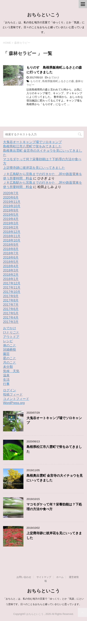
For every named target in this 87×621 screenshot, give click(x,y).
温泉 (6, 375)
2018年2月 (11, 274)
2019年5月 (11, 214)
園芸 (6, 354)
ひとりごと (11, 332)
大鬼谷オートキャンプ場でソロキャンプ (32, 142)
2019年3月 (11, 223)
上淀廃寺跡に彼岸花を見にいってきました (34, 167)
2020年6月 (11, 197)
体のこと (9, 345)
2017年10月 (11, 292)
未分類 (8, 366)
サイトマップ (43, 577)
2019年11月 (11, 202)
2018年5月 (11, 262)
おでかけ (54, 77)
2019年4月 (11, 219)
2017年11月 (11, 287)
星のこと (9, 358)
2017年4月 (11, 317)
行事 (6, 384)
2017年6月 (11, 309)
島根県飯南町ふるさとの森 (58, 81)
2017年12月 (11, 283)
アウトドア (11, 336)
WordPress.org (14, 403)
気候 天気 (11, 371)
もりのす (35, 81)
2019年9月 (11, 210)
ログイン (9, 390)
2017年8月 (11, 300)
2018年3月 (11, 270)
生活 (6, 379)
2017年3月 (11, 322)
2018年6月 (11, 257)
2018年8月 (11, 249)
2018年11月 (11, 236)
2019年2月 (11, 227)
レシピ (8, 341)
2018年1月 (11, 279)
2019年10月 (11, 206)
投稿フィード (13, 394)
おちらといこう (43, 14)
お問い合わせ (24, 577)
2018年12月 (11, 232)
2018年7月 (11, 253)
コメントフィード (16, 399)
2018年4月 (11, 266)
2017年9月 (11, 296)
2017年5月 (11, 313)
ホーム (60, 577)
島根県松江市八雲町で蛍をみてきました (32, 146)
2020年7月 (11, 193)
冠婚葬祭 (9, 349)
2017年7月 (11, 304)
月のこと (9, 362)
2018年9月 (11, 244)
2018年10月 (11, 240)
